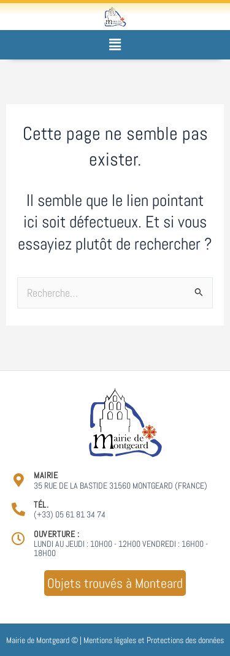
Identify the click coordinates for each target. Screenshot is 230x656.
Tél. (41, 504)
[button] (114, 44)
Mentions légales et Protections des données (153, 640)
